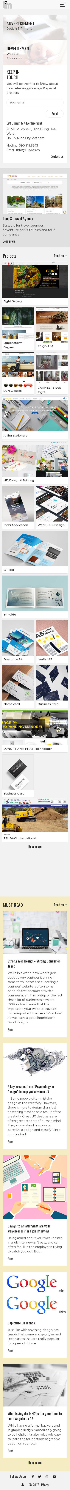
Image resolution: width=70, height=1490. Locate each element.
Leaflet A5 (45, 659)
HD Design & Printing (19, 480)
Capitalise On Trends (21, 1323)
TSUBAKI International (20, 838)
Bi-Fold (9, 569)
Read (10, 1029)
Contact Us (57, 156)
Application (15, 58)
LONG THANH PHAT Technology (28, 749)
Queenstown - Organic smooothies (14, 347)
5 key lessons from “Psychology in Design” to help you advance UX (31, 1089)
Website (13, 54)
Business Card (48, 704)
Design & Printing (19, 28)
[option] (35, 210)
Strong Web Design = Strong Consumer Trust (34, 963)
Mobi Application (16, 525)
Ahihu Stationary (15, 435)
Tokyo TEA (45, 346)
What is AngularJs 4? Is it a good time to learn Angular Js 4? (35, 1416)
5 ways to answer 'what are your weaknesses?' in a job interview (29, 1228)
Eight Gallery (13, 301)
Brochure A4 (13, 659)
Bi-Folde (10, 614)
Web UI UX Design (51, 525)
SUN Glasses (13, 390)
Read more (60, 255)
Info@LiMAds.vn (28, 150)
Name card (12, 704)
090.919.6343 (28, 145)
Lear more (9, 241)
